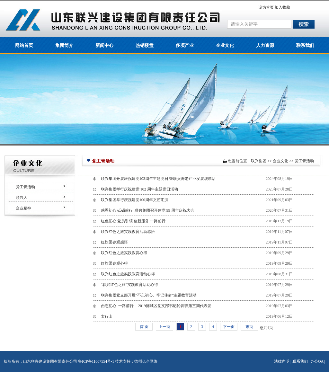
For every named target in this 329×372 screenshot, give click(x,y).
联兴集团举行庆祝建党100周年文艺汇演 (134, 200)
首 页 (144, 326)
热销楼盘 (145, 45)
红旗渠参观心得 (114, 263)
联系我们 (305, 45)
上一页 (164, 326)
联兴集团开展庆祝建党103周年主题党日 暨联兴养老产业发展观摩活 (158, 178)
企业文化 (225, 45)
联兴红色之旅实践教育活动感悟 (128, 231)
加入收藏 (282, 7)
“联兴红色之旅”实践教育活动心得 (129, 284)
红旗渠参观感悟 (114, 242)
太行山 (106, 316)
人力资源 (265, 45)
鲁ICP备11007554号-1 (96, 361)
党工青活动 (25, 187)
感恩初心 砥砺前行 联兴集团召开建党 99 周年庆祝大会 (147, 210)
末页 (249, 326)
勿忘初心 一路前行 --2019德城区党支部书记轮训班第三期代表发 (156, 306)
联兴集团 (258, 161)
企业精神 (23, 208)
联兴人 (21, 197)
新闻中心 (104, 45)
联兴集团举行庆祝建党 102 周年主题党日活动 (139, 189)
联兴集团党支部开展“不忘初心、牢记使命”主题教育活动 (149, 295)
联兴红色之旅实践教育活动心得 (128, 274)
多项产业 (185, 45)
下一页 (229, 326)
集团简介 (64, 45)
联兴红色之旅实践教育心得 (124, 253)
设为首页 (266, 7)
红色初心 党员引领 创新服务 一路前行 (145, 221)
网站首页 (24, 45)
